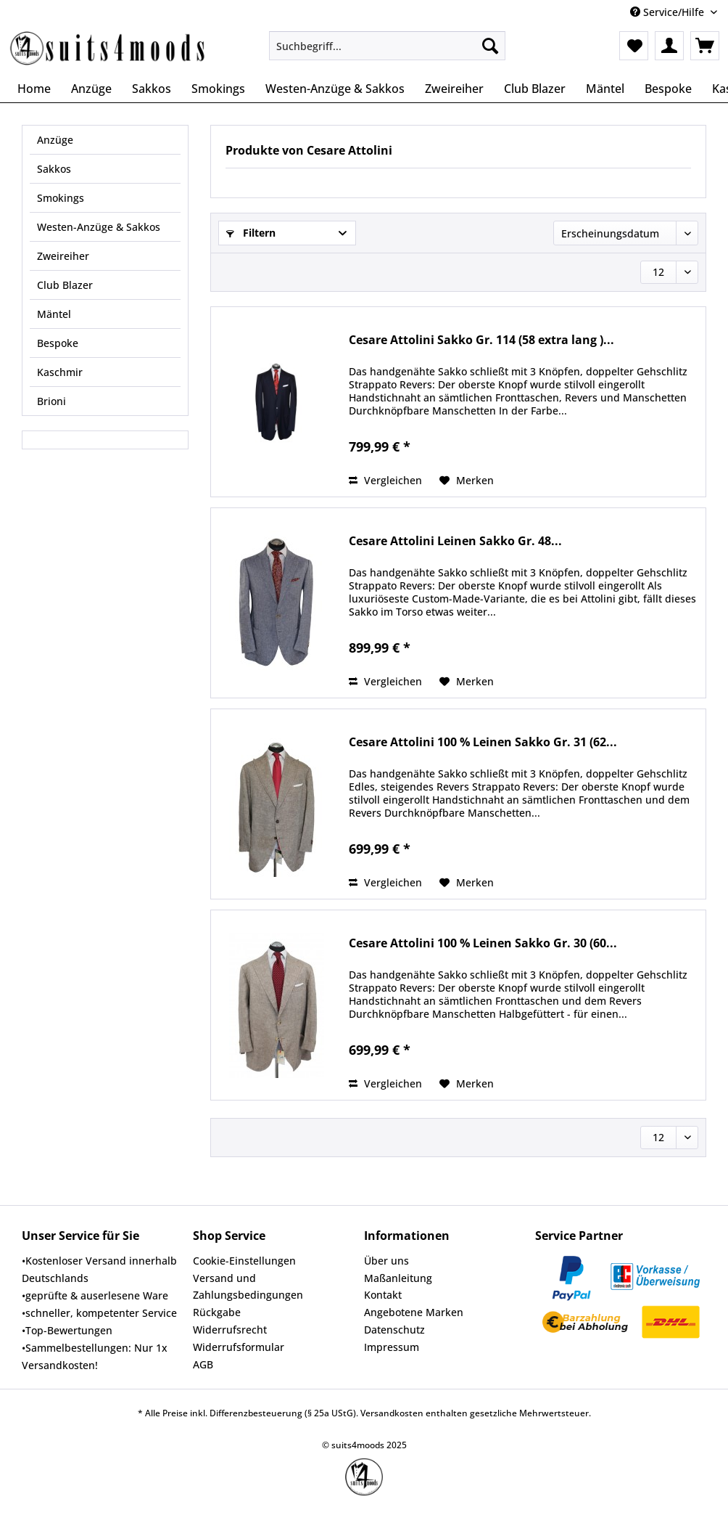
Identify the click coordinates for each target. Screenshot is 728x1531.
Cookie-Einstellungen (244, 1260)
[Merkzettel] (633, 45)
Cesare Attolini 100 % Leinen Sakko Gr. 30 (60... (483, 943)
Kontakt (383, 1295)
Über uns (386, 1260)
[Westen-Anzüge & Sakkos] (335, 88)
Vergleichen (385, 480)
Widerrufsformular (238, 1347)
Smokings (60, 198)
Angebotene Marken (413, 1312)
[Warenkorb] (704, 45)
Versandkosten (391, 1413)
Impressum (391, 1347)
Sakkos (54, 169)
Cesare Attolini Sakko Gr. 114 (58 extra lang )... (481, 340)
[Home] (34, 88)
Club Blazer (65, 285)
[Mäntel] (605, 88)
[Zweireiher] (454, 88)
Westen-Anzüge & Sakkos (98, 227)
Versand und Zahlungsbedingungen (248, 1286)
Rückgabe (217, 1312)
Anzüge (55, 140)
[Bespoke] (668, 88)
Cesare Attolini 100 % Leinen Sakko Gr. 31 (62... (483, 742)
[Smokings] (218, 88)
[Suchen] (490, 45)
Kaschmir (60, 372)
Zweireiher (63, 256)
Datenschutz (394, 1329)
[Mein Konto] (669, 45)
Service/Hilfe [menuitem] (668, 12)
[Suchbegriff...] (387, 45)
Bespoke (57, 343)
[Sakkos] (151, 88)
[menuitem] (387, 52)
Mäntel (54, 314)
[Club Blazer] (535, 88)
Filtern (251, 233)
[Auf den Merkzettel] (466, 480)
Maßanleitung (398, 1278)
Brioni (51, 401)
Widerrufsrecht (230, 1329)
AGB (203, 1364)
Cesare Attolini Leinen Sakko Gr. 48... (455, 541)
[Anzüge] (91, 88)
